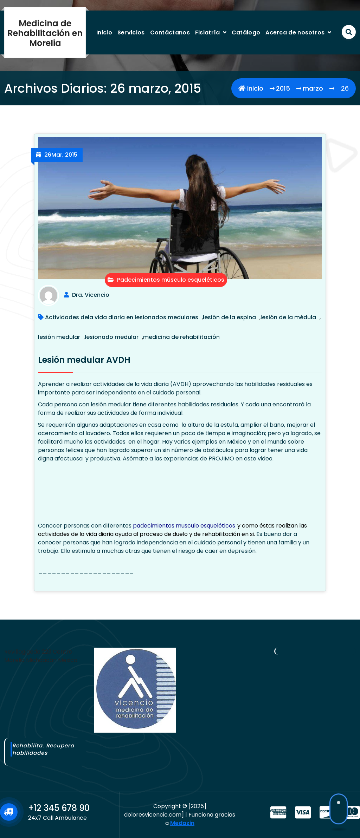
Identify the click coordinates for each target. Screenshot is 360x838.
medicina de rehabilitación (181, 337)
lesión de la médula (288, 317)
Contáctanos (170, 32)
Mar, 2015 (60, 155)
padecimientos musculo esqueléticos (184, 526)
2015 (283, 88)
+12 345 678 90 (59, 808)
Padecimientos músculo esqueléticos (166, 280)
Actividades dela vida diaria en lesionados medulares (121, 317)
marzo (313, 88)
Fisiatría (207, 32)
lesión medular (59, 337)
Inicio (104, 32)
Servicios (131, 32)
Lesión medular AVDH (84, 360)
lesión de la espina (229, 317)
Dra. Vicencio (90, 295)
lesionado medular (112, 337)
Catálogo (246, 32)
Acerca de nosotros (294, 32)
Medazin (182, 823)
